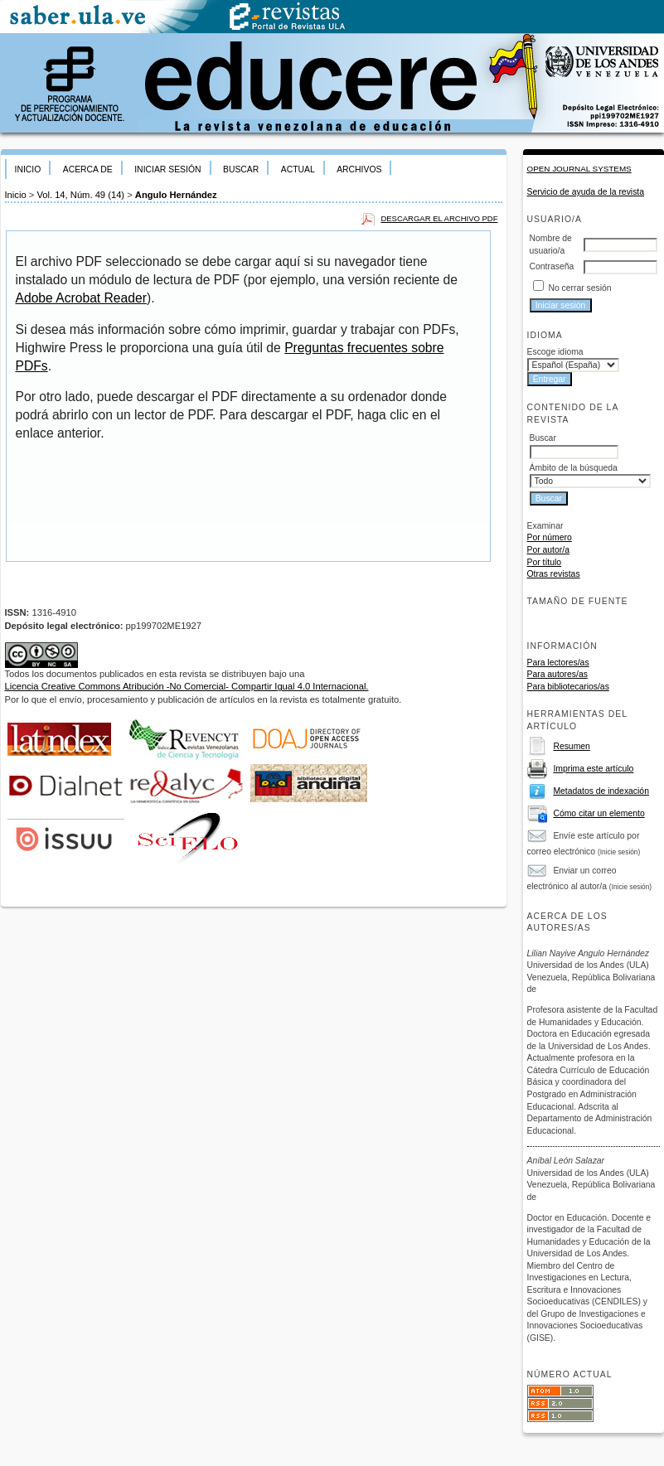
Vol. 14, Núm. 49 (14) (80, 195)
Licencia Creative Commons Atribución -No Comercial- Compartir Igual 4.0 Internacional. (187, 686)
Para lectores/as (558, 662)
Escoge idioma (555, 351)
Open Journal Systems (579, 168)
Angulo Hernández (176, 195)
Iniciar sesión (167, 169)
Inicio (28, 169)
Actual (298, 169)
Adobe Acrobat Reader (81, 298)
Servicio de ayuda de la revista (586, 191)
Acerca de (88, 169)
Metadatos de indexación (601, 791)
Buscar (241, 169)
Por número (549, 537)
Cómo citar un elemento (598, 813)
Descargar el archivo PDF (438, 218)
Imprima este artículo (593, 768)
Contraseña (552, 266)
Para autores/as (557, 674)
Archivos (359, 169)
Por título (544, 562)
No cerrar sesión (579, 288)
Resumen (571, 746)
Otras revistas (553, 573)
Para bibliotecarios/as (568, 686)
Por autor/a (548, 549)
